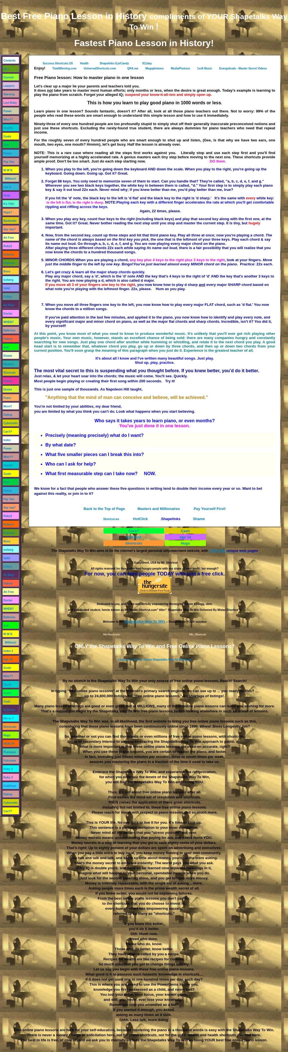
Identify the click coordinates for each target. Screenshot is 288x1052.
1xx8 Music (204, 68)
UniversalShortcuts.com (100, 68)
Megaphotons (154, 68)
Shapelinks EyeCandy (114, 63)
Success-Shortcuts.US (58, 63)
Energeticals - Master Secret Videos (243, 68)
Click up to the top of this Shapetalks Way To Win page (154, 659)
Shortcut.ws (111, 519)
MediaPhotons (180, 68)
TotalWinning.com (64, 68)
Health (85, 63)
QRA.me (132, 68)
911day (147, 63)
